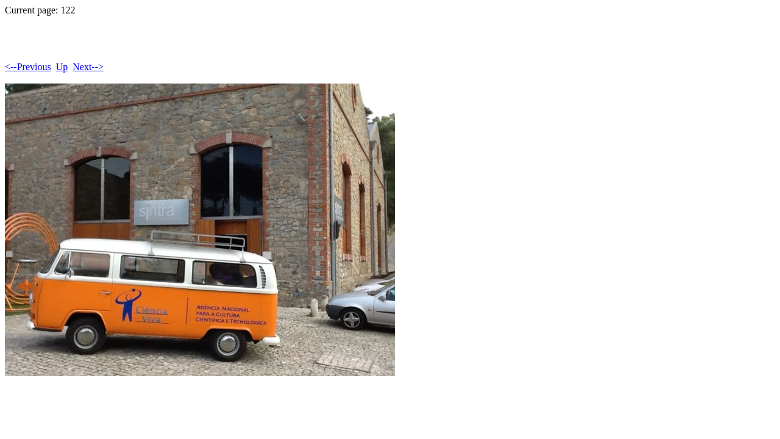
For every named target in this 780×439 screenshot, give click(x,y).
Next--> (88, 67)
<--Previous (28, 67)
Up (62, 67)
